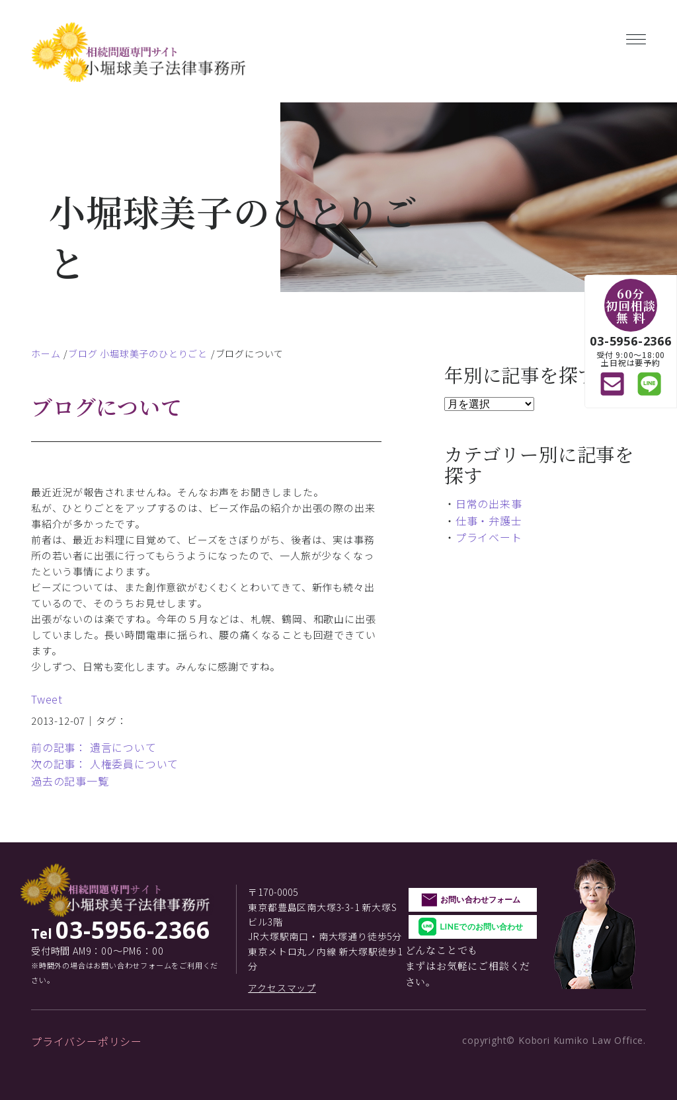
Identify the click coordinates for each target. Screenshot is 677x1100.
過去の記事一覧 (70, 781)
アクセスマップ (282, 987)
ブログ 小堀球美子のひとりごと (138, 353)
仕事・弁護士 (489, 521)
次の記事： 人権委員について (105, 764)
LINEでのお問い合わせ (481, 927)
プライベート (489, 537)
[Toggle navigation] (636, 36)
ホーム (45, 353)
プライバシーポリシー (86, 1041)
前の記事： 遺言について (94, 747)
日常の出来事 (489, 503)
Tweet (47, 699)
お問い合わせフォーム (480, 899)
